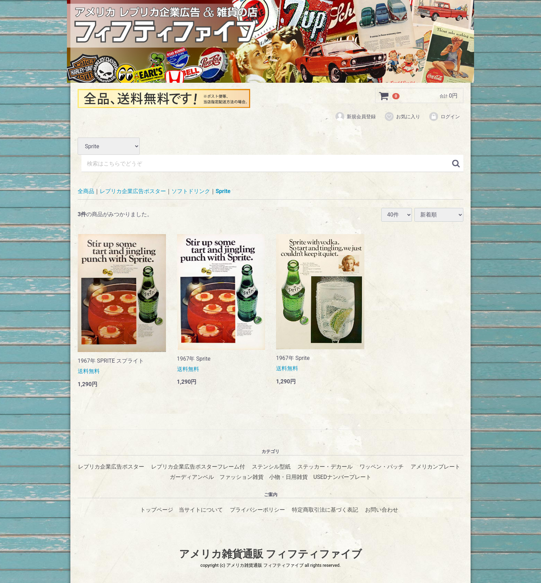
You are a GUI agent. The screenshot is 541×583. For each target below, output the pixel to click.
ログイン (444, 116)
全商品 (86, 191)
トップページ (156, 509)
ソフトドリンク (190, 191)
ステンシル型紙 (271, 466)
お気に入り (402, 116)
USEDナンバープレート (342, 477)
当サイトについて (201, 509)
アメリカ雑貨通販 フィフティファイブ (270, 554)
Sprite (223, 191)
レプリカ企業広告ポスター (133, 191)
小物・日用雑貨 (288, 477)
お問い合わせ (381, 509)
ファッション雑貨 (241, 477)
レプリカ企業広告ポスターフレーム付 (198, 466)
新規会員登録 (355, 116)
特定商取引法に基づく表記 (325, 509)
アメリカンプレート (435, 466)
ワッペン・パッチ (382, 466)
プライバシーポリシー (257, 509)
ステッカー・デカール (325, 466)
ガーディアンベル (192, 477)
